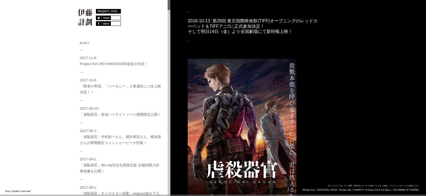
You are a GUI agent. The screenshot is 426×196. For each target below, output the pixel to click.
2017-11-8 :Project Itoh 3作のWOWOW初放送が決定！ (114, 61)
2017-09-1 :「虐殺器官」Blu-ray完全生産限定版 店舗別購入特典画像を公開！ (121, 165)
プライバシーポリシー (398, 185)
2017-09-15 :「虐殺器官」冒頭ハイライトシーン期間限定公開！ (120, 111)
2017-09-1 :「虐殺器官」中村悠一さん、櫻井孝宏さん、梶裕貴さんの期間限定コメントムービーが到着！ (122, 137)
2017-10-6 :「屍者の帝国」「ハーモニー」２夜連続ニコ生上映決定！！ (122, 86)
